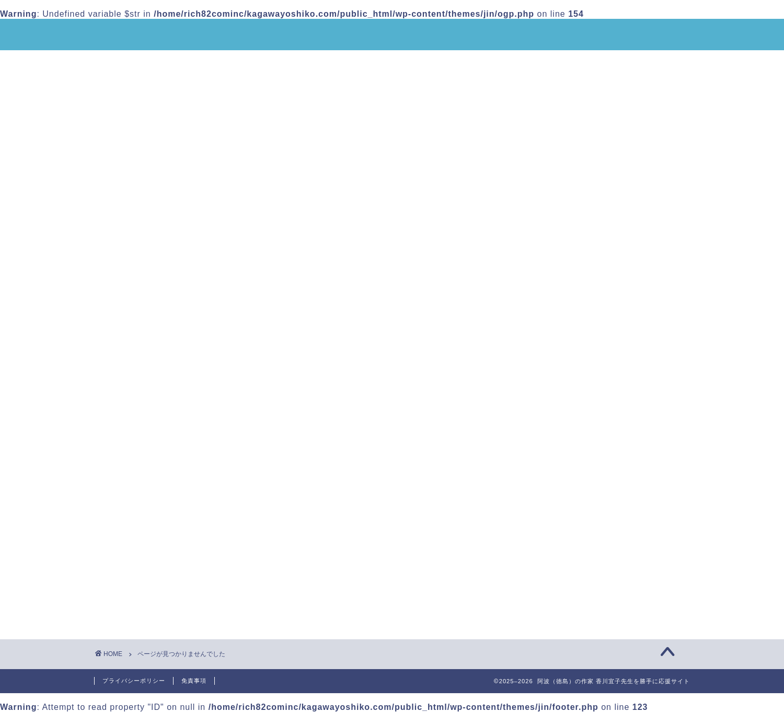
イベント (153, 595)
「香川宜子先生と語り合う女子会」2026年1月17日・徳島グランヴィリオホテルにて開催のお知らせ (598, 161)
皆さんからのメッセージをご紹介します (598, 282)
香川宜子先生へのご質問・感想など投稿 (182, 87)
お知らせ (153, 582)
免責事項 (193, 680)
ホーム (119, 62)
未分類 (149, 609)
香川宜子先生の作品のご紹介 (322, 62)
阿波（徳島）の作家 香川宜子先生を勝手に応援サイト (392, 35)
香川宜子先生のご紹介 (200, 62)
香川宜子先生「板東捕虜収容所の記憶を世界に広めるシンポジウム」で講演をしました (598, 260)
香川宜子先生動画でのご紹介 (457, 62)
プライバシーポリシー (133, 680)
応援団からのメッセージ (584, 62)
